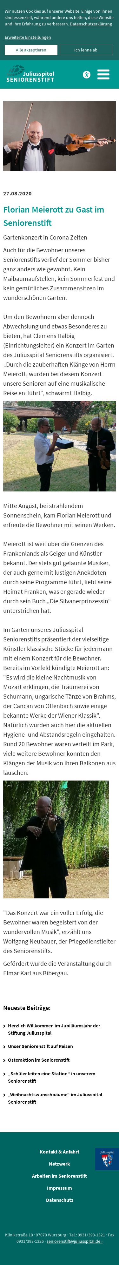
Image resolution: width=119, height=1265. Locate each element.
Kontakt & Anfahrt (59, 1151)
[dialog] (59, 30)
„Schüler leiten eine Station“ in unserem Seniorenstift (51, 1077)
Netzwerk (59, 1163)
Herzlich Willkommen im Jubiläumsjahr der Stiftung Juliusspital (54, 1029)
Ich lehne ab (85, 50)
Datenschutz (59, 1200)
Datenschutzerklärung (91, 24)
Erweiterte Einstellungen (28, 37)
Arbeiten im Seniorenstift (59, 1176)
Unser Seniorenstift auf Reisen (40, 1046)
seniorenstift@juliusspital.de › (74, 1241)
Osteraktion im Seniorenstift (38, 1060)
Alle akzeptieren (31, 50)
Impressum (59, 1188)
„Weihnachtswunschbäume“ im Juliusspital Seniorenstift (55, 1098)
